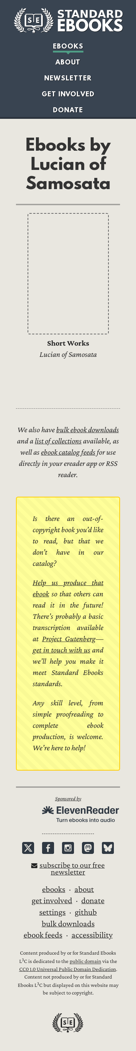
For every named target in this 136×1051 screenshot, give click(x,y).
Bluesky (108, 848)
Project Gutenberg (69, 639)
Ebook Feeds (43, 935)
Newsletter (68, 78)
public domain (85, 961)
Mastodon (88, 848)
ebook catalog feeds (68, 452)
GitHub (86, 912)
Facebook (48, 848)
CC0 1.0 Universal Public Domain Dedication (67, 969)
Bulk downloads (68, 924)
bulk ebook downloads (87, 430)
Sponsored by (68, 798)
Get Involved (68, 94)
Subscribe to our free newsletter (72, 869)
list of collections (58, 441)
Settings (52, 912)
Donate (68, 109)
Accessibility (92, 935)
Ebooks (68, 46)
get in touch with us (61, 650)
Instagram (68, 848)
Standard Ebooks (68, 20)
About (68, 62)
